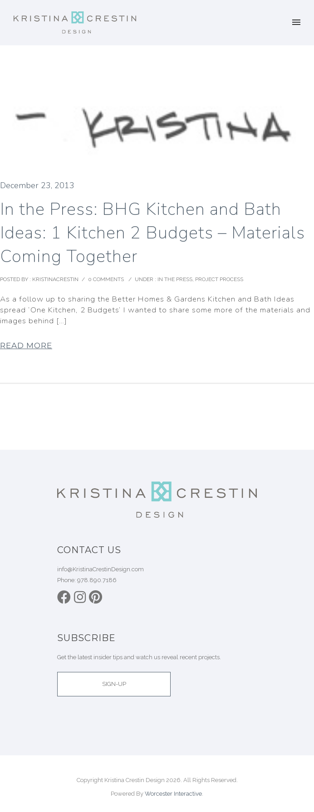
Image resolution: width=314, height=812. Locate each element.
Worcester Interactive (173, 793)
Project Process (219, 279)
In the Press (174, 279)
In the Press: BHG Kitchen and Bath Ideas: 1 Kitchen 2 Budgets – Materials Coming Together (152, 233)
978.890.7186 (97, 580)
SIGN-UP (114, 684)
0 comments (106, 279)
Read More (26, 345)
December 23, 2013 (37, 185)
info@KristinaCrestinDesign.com (100, 569)
